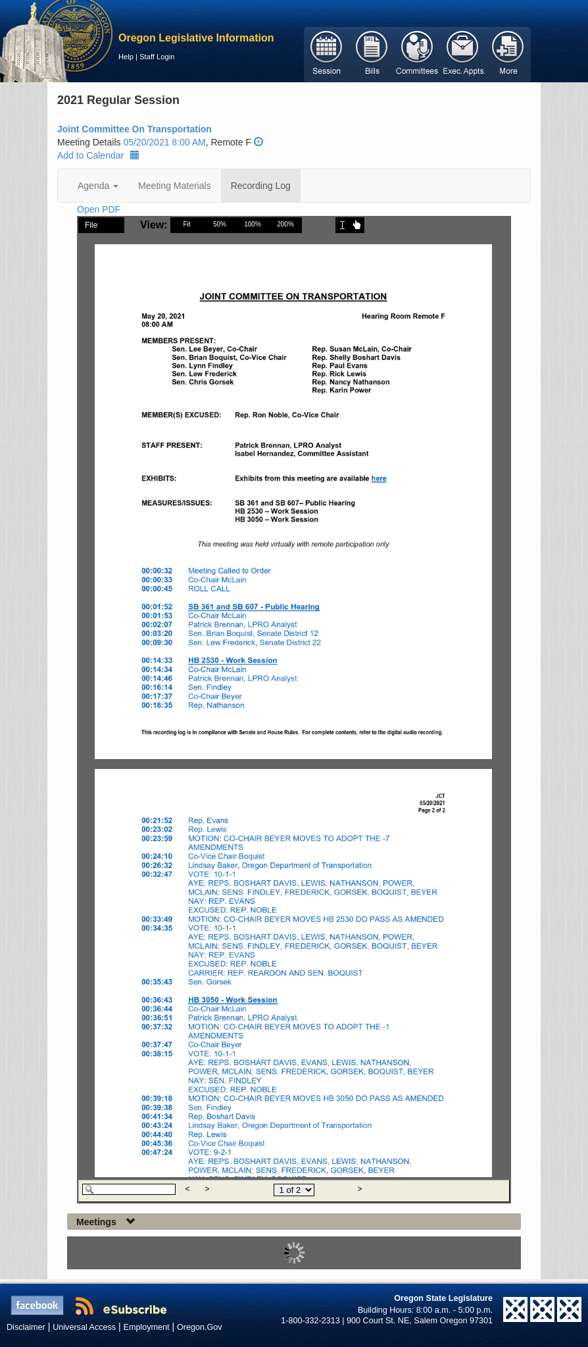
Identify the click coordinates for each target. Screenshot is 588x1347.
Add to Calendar (98, 155)
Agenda (98, 185)
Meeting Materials (174, 185)
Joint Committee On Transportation (134, 129)
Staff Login (156, 57)
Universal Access (84, 1327)
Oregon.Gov (199, 1327)
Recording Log (261, 185)
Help (126, 57)
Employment (147, 1327)
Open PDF (98, 209)
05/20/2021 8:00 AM (164, 142)
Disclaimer (26, 1327)
